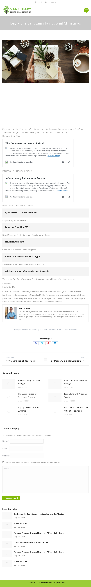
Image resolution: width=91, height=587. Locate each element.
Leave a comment (70, 330)
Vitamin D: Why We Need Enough (29, 382)
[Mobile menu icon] (86, 10)
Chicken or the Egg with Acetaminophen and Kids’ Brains (39, 514)
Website (6, 455)
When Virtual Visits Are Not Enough (76, 382)
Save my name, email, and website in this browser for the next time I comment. (33, 462)
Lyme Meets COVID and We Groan (21, 212)
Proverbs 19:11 (20, 561)
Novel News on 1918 (14, 241)
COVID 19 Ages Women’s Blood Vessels (31, 542)
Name (5, 441)
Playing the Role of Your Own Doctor (28, 409)
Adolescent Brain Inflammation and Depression (27, 271)
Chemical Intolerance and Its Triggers (23, 256)
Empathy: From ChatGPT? (17, 227)
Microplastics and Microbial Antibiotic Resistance (76, 409)
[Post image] (8, 384)
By (42, 330)
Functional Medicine (29, 330)
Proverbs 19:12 (20, 523)
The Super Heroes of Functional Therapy (27, 396)
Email (5, 448)
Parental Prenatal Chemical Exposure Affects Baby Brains (39, 533)
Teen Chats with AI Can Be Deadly (75, 396)
